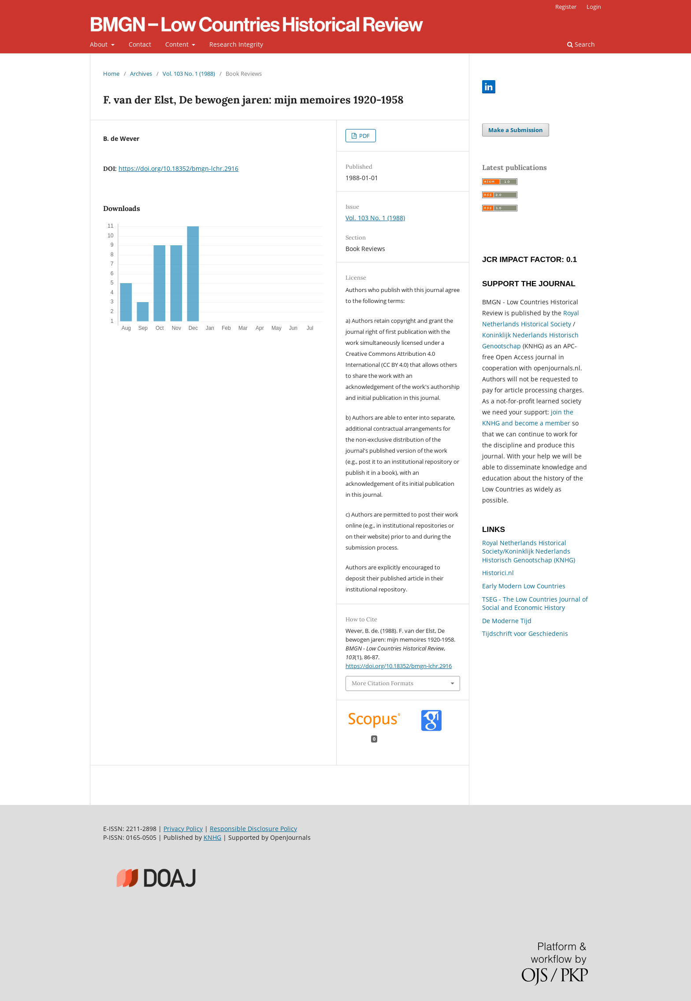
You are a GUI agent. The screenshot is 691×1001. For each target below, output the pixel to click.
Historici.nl (498, 573)
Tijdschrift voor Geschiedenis (525, 633)
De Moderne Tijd (506, 621)
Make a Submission (515, 130)
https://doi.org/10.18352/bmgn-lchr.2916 (178, 168)
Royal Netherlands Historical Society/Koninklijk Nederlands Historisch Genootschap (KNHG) (528, 551)
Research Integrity (236, 44)
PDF (364, 136)
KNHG (212, 837)
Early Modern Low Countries (523, 586)
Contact (140, 44)
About (99, 44)
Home (111, 74)
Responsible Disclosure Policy (253, 828)
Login (594, 7)
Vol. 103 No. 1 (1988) (189, 74)
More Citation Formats (382, 683)
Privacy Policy (183, 828)
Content (177, 44)
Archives (141, 74)
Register (565, 7)
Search (581, 44)
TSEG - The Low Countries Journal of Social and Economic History (535, 603)
